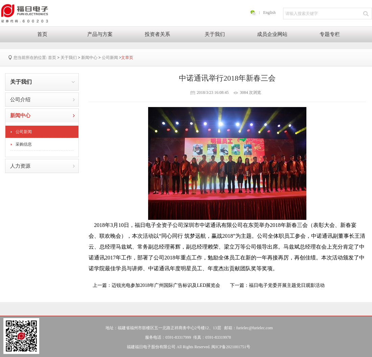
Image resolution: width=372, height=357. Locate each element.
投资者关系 (157, 34)
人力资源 (20, 166)
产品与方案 (100, 34)
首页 (42, 34)
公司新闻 (110, 57)
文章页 (127, 57)
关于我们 (215, 34)
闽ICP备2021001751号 (230, 346)
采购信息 (24, 144)
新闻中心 (89, 57)
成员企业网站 (272, 34)
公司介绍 (20, 99)
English (269, 12)
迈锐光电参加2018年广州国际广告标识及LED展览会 (166, 285)
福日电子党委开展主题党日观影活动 (287, 285)
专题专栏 (330, 34)
